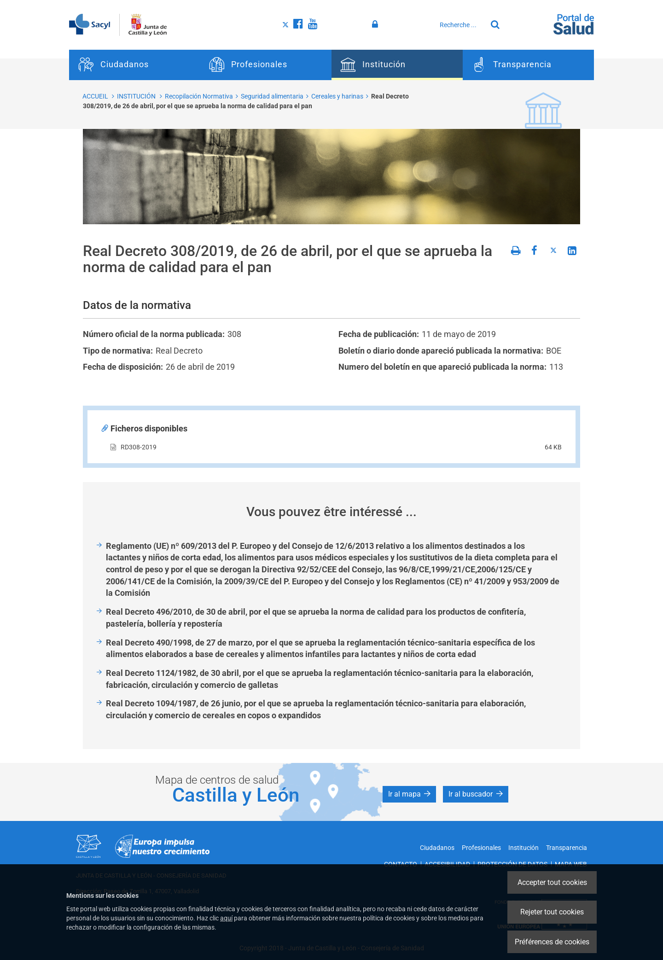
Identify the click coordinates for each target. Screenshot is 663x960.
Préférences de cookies (552, 941)
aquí (226, 918)
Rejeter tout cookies (552, 912)
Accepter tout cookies (552, 882)
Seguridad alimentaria (272, 96)
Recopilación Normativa (199, 96)
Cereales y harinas (337, 96)
